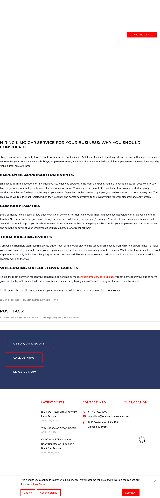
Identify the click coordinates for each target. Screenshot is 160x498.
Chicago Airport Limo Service (60, 317)
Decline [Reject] (28, 492)
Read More (39, 484)
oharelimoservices (38, 300)
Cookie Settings (48, 492)
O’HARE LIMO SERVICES (141, 35)
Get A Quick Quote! (29, 343)
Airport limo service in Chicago (97, 276)
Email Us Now (24, 371)
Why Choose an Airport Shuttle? (59, 428)
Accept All (130, 492)
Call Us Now (23, 357)
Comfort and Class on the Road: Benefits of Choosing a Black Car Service (57, 444)
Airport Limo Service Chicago (19, 317)
